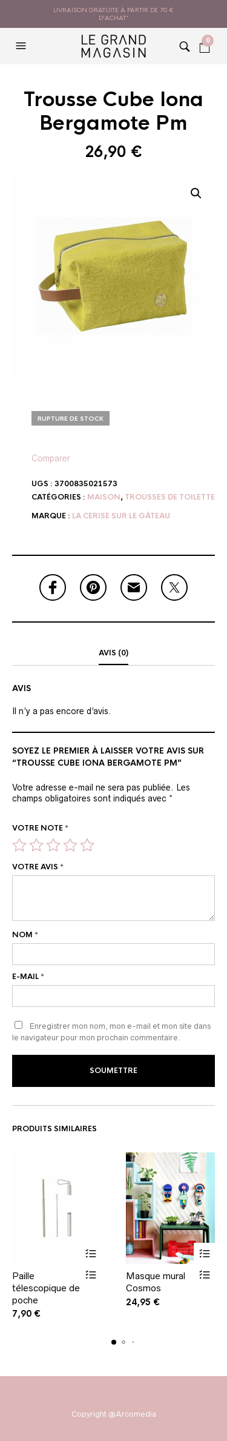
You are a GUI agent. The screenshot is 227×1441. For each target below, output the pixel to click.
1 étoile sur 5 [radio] (19, 845)
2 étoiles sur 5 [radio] (36, 845)
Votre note (40, 828)
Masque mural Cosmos (155, 1282)
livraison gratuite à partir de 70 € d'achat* (113, 14)
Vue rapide (91, 1274)
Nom (25, 935)
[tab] (113, 653)
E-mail (28, 976)
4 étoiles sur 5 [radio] (70, 845)
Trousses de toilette (170, 497)
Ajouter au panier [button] (91, 1253)
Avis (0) (113, 653)
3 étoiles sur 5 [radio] (53, 845)
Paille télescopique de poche (46, 1288)
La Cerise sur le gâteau (121, 516)
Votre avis (38, 867)
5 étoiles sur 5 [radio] (87, 845)
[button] (22, 46)
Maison (103, 497)
